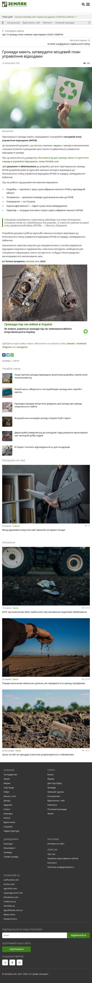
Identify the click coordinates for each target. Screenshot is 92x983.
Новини (16, 526)
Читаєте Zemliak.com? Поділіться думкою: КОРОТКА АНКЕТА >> (45, 16)
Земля (15, 608)
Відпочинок (9, 822)
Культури (8, 843)
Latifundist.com (11, 879)
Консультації (13, 22)
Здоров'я (8, 804)
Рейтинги (47, 22)
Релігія (7, 818)
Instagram (22, 347)
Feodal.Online (10, 918)
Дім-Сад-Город (54, 783)
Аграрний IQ (12, 875)
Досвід (7, 800)
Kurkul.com (9, 884)
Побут (6, 791)
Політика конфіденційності (60, 867)
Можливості (9, 848)
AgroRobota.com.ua (13, 910)
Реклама (53, 839)
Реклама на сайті (55, 843)
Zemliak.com (32, 261)
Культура (8, 813)
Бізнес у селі (10, 796)
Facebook (81, 343)
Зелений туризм (55, 791)
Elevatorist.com (11, 897)
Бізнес (50, 774)
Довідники (11, 839)
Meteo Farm (9, 914)
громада (6, 360)
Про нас (51, 854)
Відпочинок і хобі (31, 22)
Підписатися (78, 935)
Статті (51, 770)
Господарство (10, 774)
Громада (51, 787)
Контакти (52, 862)
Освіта (7, 809)
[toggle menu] (88, 4)
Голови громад (11, 856)
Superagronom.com (13, 892)
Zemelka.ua (9, 905)
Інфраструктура (11, 831)
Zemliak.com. (52, 161)
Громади (8, 852)
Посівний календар (64, 22)
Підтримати (16, 949)
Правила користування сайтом (62, 858)
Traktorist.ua (10, 901)
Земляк (70, 343)
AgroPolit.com (10, 888)
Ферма (7, 783)
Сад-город (9, 787)
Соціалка (8, 826)
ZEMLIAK (52, 849)
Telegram (6, 347)
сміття (16, 360)
